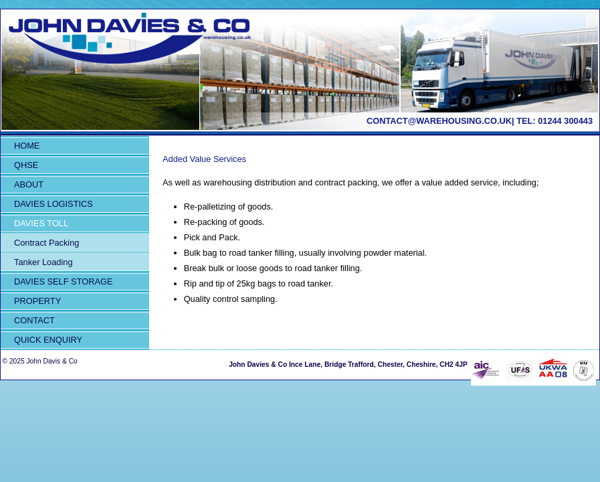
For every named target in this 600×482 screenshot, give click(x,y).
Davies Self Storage (63, 281)
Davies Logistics (53, 204)
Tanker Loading (43, 262)
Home (26, 146)
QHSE (26, 165)
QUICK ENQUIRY (48, 340)
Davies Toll (41, 223)
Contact (34, 320)
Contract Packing (46, 243)
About (28, 184)
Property (37, 301)
